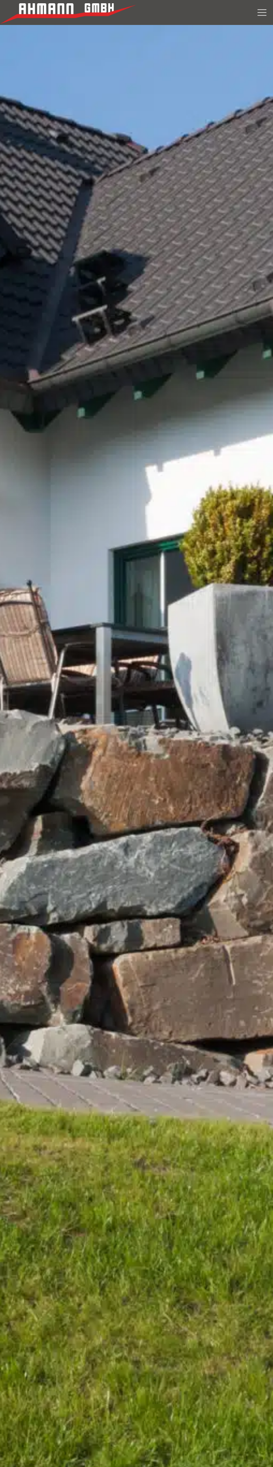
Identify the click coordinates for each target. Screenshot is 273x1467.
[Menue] (262, 12)
